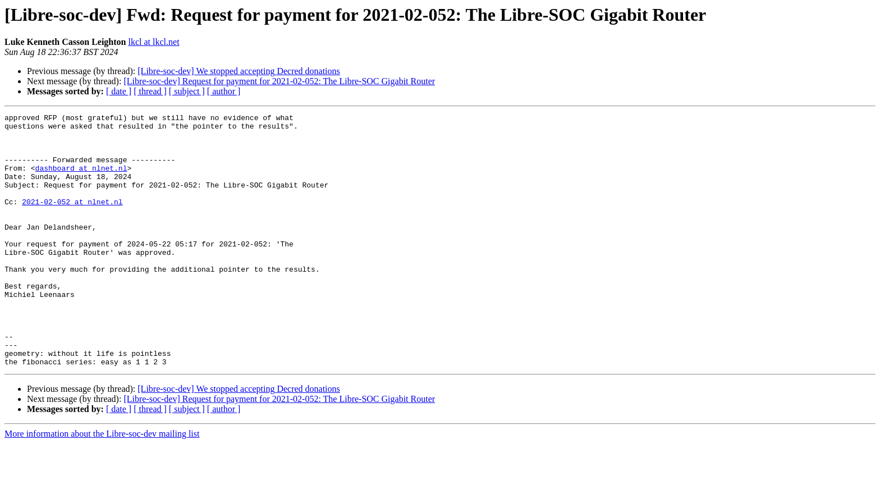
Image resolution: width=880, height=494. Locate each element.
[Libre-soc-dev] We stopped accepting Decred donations (239, 71)
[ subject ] (187, 91)
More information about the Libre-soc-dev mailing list (101, 484)
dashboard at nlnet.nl (81, 180)
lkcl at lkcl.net (154, 42)
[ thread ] (150, 91)
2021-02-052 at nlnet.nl (72, 220)
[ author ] (224, 91)
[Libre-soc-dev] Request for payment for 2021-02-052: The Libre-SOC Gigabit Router (279, 81)
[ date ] (118, 91)
